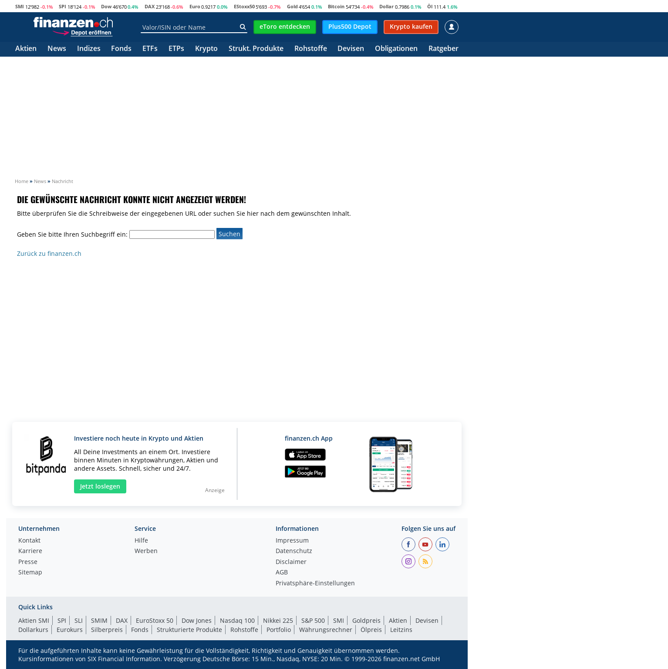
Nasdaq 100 (237, 620)
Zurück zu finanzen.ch (49, 253)
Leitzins (401, 629)
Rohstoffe (310, 49)
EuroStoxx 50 (154, 620)
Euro (194, 6)
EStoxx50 (244, 6)
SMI (19, 6)
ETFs (150, 49)
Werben (146, 551)
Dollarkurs (33, 629)
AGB (282, 572)
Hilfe (141, 540)
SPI (62, 6)
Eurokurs (70, 629)
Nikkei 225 (278, 620)
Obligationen (396, 49)
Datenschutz (294, 551)
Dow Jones (197, 620)
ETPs (176, 49)
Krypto (206, 49)
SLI (78, 620)
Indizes (89, 49)
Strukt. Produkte (256, 49)
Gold (292, 6)
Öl (429, 6)
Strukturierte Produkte (189, 629)
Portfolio (279, 629)
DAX (150, 6)
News (56, 49)
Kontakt (29, 540)
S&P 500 (313, 620)
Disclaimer (291, 562)
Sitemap (30, 572)
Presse (27, 562)
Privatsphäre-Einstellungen (315, 583)
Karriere (30, 551)
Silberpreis (107, 629)
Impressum (292, 540)
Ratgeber (443, 49)
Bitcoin (336, 6)
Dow (106, 6)
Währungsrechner (325, 629)
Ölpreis (371, 629)
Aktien (26, 49)
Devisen (350, 49)
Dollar (386, 6)
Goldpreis (366, 620)
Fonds (121, 49)
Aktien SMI (33, 620)
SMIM (99, 620)
